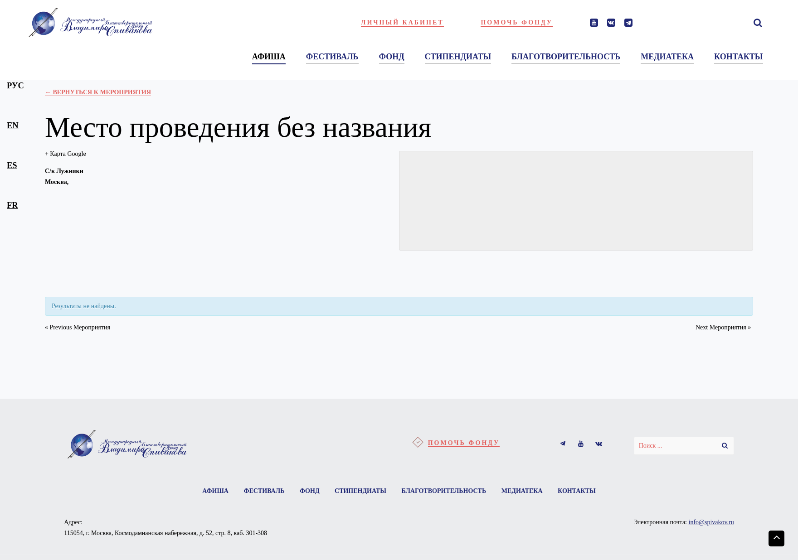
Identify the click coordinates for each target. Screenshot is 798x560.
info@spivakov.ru (711, 522)
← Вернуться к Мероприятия (98, 92)
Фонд (310, 491)
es (12, 165)
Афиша (215, 491)
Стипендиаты (360, 491)
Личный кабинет (402, 22)
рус (15, 85)
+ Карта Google (65, 153)
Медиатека (522, 491)
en (13, 125)
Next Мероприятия (723, 327)
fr (12, 205)
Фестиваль (263, 491)
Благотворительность (443, 491)
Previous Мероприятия (77, 327)
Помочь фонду (517, 22)
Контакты (577, 491)
